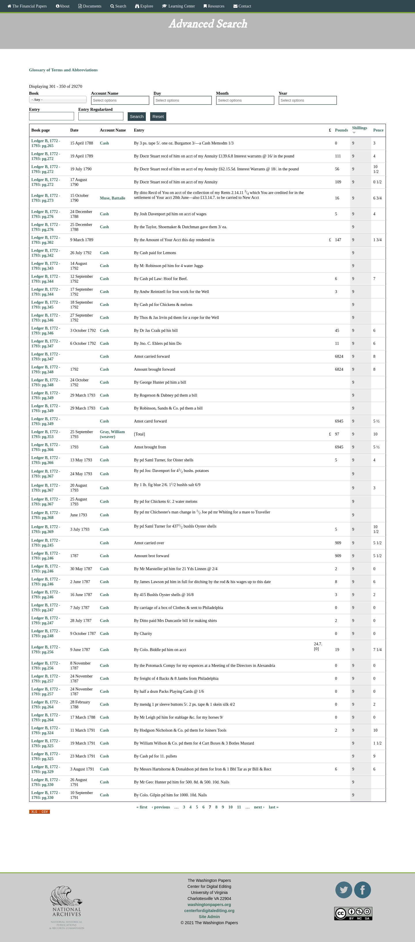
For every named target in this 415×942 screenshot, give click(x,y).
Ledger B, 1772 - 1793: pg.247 (45, 607)
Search (120, 6)
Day (157, 93)
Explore (146, 6)
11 (239, 807)
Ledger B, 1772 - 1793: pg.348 (45, 369)
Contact (244, 6)
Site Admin (209, 916)
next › (259, 807)
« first (141, 807)
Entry (34, 109)
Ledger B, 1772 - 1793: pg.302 (45, 240)
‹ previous (161, 807)
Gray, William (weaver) (112, 434)
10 (230, 807)
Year (283, 93)
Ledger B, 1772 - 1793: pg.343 (45, 266)
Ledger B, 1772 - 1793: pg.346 (45, 317)
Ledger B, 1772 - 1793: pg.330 (45, 782)
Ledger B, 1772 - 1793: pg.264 (45, 704)
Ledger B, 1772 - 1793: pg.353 (45, 434)
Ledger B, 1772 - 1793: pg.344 (45, 278)
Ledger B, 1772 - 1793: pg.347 (45, 343)
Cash (104, 143)
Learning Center (181, 6)
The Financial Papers (29, 6)
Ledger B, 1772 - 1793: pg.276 (45, 214)
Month (222, 93)
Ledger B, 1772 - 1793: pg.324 (45, 730)
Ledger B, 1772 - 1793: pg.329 (45, 769)
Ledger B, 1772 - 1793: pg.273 (45, 198)
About (64, 6)
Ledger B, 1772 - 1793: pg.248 (45, 633)
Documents (91, 6)
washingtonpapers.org (209, 904)
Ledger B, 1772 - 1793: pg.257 (45, 678)
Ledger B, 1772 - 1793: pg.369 (45, 529)
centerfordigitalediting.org (209, 910)
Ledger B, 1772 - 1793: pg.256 (45, 649)
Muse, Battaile (112, 198)
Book (34, 93)
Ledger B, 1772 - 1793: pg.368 (45, 515)
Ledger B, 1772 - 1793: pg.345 (45, 304)
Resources (216, 6)
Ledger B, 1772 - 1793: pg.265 (45, 143)
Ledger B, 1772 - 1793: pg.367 (45, 473)
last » (274, 807)
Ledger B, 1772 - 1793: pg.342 (45, 253)
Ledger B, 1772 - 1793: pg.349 (45, 395)
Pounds (341, 130)
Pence (378, 130)
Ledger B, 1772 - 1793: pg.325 (45, 743)
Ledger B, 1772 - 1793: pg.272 (45, 156)
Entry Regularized (95, 109)
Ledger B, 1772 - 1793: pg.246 (45, 555)
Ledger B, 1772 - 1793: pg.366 (45, 447)
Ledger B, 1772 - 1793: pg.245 (45, 542)
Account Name (104, 93)
